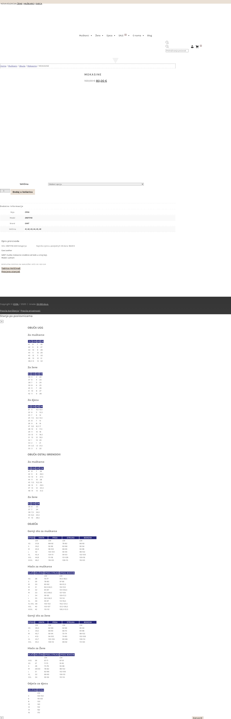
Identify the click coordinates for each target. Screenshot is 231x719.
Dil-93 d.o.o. (43, 303)
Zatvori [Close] (197, 717)
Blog (149, 35)
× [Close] (1, 321)
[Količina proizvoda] (5, 190)
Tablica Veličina (10, 267)
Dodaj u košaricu (23, 191)
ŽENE (19, 3)
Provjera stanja (10, 271)
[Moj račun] (192, 47)
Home (3, 66)
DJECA (39, 3)
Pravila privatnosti (30, 310)
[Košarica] (199, 47)
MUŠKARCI (29, 3)
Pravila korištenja (9, 310)
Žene (99, 35)
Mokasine (32, 66)
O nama (138, 35)
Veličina (24, 183)
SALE (124, 35)
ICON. (16, 303)
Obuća (22, 66)
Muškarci (85, 35)
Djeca (111, 35)
